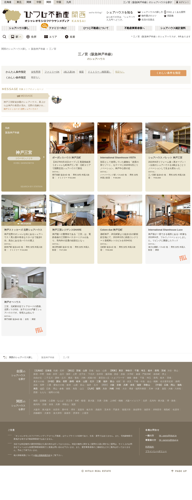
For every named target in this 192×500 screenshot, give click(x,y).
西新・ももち (39, 392)
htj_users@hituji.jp (167, 435)
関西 (48, 2)
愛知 (58, 381)
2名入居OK (69, 71)
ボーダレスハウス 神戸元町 (66, 157)
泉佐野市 (137, 409)
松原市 (176, 409)
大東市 (47, 413)
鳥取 (35, 388)
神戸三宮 (24, 152)
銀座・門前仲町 (143, 374)
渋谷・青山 (173, 370)
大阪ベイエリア (132, 400)
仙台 (98, 370)
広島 (166, 385)
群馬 (157, 370)
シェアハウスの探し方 (150, 11)
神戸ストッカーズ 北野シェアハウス (23, 229)
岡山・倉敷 (58, 388)
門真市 (116, 409)
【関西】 (104, 385)
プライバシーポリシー (156, 451)
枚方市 (89, 409)
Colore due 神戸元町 (111, 229)
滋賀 (139, 385)
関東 (29, 2)
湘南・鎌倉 (132, 378)
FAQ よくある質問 (174, 11)
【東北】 (71, 370)
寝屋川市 (126, 409)
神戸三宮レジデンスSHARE (66, 229)
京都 (119, 385)
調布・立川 (60, 378)
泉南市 (67, 413)
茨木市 (107, 409)
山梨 (85, 381)
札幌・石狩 (58, 370)
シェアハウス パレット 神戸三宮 (165, 157)
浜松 (35, 385)
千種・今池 (139, 381)
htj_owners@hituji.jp (168, 440)
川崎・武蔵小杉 (88, 378)
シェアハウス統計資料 (173, 28)
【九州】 (90, 388)
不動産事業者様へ (134, 28)
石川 (92, 381)
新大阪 (91, 400)
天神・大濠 (154, 388)
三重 (98, 381)
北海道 (7, 2)
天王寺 (69, 400)
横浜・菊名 (73, 378)
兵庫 (125, 385)
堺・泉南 (171, 400)
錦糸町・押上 (160, 374)
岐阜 (78, 381)
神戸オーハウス (12, 302)
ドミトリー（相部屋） (99, 71)
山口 (42, 388)
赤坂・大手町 (127, 374)
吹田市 (56, 409)
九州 (68, 2)
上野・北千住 (79, 374)
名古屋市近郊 (166, 381)
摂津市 (76, 413)
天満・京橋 (102, 400)
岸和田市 (157, 409)
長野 (65, 381)
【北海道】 (38, 370)
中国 (58, 2)
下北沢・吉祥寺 (95, 374)
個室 (81, 71)
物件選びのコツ (146, 15)
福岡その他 (54, 392)
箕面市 (81, 409)
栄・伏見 (127, 381)
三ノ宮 (52, 49)
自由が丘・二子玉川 (43, 378)
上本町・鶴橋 (116, 400)
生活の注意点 (145, 19)
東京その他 (38, 381)
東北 (19, 2)
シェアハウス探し (19, 28)
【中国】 (158, 385)
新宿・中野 (38, 374)
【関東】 (113, 370)
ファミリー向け (57, 28)
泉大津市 (57, 413)
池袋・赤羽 (51, 374)
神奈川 (129, 370)
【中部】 (51, 381)
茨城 (163, 370)
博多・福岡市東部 (137, 388)
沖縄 (111, 388)
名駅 (118, 381)
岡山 (173, 385)
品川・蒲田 (65, 374)
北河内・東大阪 (156, 400)
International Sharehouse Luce (165, 229)
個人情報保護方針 (43, 455)
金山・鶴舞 (152, 381)
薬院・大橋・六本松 (171, 388)
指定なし (120, 71)
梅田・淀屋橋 (39, 400)
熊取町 (167, 409)
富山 (112, 381)
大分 (105, 388)
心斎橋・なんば (56, 400)
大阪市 (36, 409)
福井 (105, 381)
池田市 (147, 409)
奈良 (132, 385)
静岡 (72, 381)
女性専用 (35, 71)
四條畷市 (37, 413)
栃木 (150, 370)
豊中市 (65, 409)
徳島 (179, 385)
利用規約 (149, 447)
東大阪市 (46, 409)
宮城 (78, 370)
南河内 (36, 404)
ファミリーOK (52, 71)
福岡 (98, 388)
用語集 (169, 15)
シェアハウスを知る (119, 12)
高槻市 (98, 409)
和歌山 (147, 385)
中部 (39, 2)
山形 (85, 370)
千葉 (136, 370)
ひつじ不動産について (96, 28)
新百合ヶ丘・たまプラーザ (111, 378)
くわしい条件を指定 (168, 73)
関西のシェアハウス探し (14, 49)
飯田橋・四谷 (112, 374)
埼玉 (143, 370)
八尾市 (85, 413)
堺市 (73, 409)
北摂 (145, 400)
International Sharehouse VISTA (118, 157)
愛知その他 (58, 385)
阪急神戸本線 (38, 49)
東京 (121, 370)
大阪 (112, 385)
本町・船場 (80, 400)
